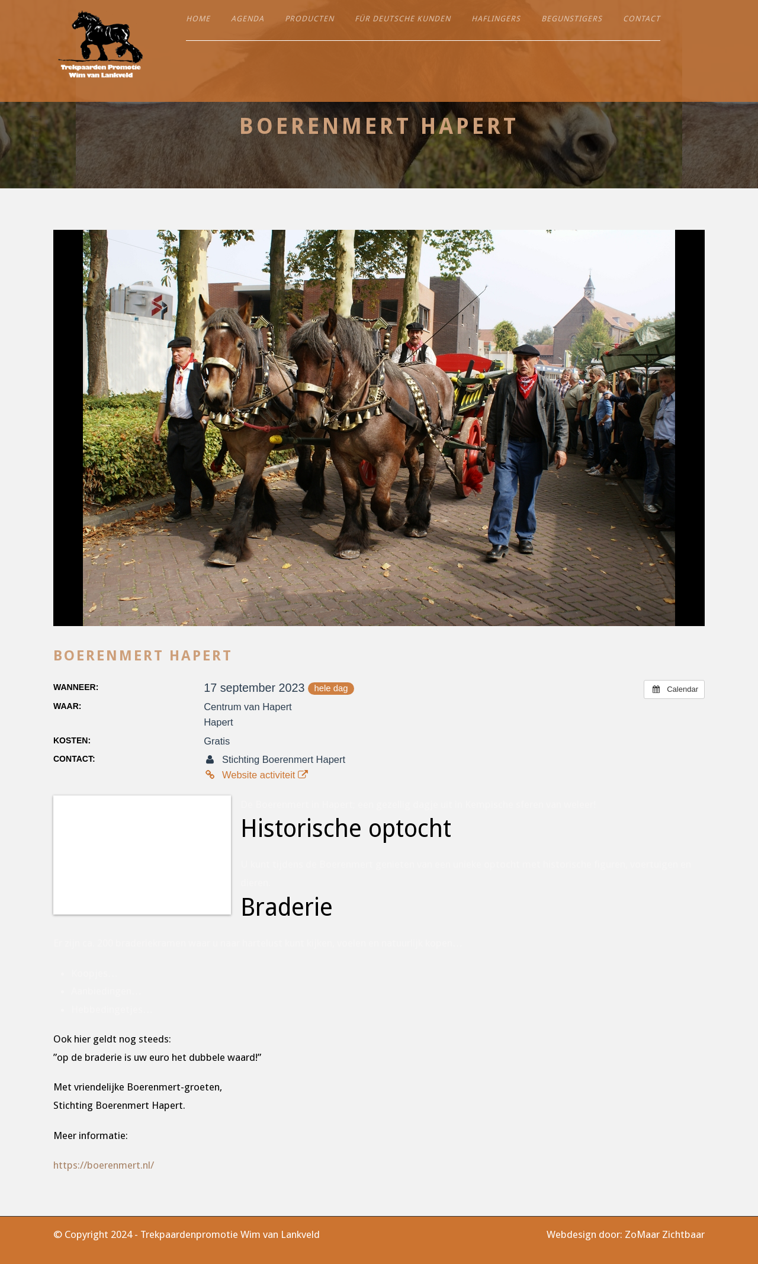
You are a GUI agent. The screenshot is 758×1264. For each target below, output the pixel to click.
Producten (309, 18)
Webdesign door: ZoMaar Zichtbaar (626, 1234)
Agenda (247, 18)
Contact (641, 18)
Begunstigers (571, 18)
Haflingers (496, 18)
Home (198, 18)
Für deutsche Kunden (403, 18)
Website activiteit (256, 774)
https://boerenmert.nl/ (103, 1165)
